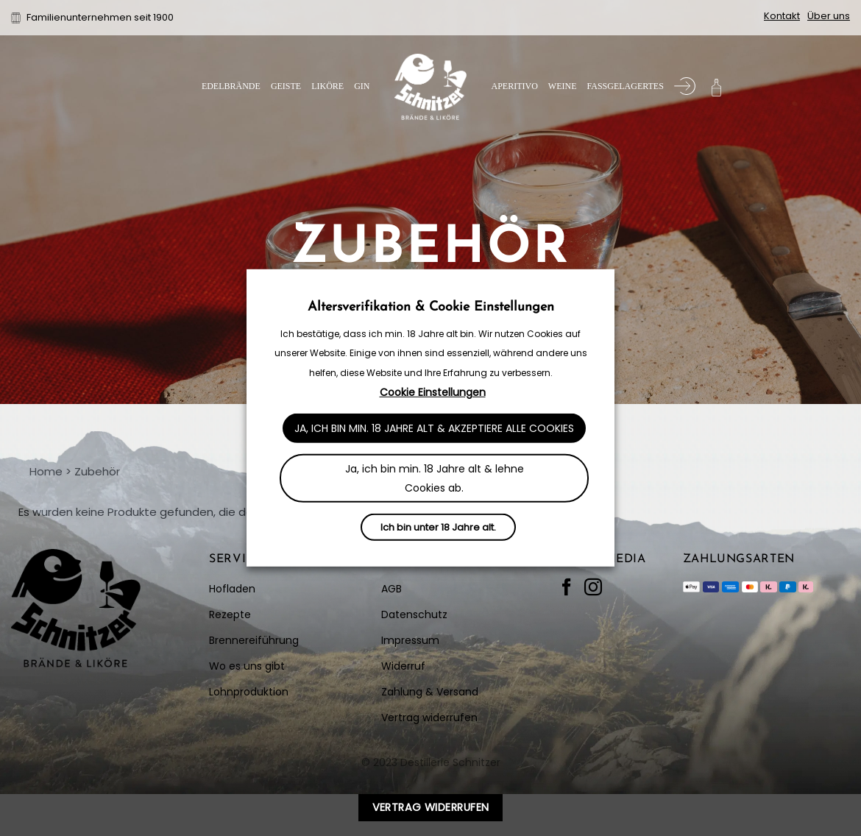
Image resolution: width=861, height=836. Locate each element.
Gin (361, 86)
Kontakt (782, 16)
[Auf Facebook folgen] (566, 588)
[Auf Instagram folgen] (593, 588)
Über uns (828, 16)
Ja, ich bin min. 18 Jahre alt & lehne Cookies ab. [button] (434, 478)
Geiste (286, 86)
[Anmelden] (684, 86)
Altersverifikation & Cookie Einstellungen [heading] (431, 307)
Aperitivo (514, 86)
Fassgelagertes (625, 86)
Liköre (327, 86)
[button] (716, 86)
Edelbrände (231, 86)
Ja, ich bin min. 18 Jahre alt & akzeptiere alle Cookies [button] (434, 428)
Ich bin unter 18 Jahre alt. (438, 527)
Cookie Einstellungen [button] (433, 392)
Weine (562, 86)
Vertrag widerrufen (430, 807)
